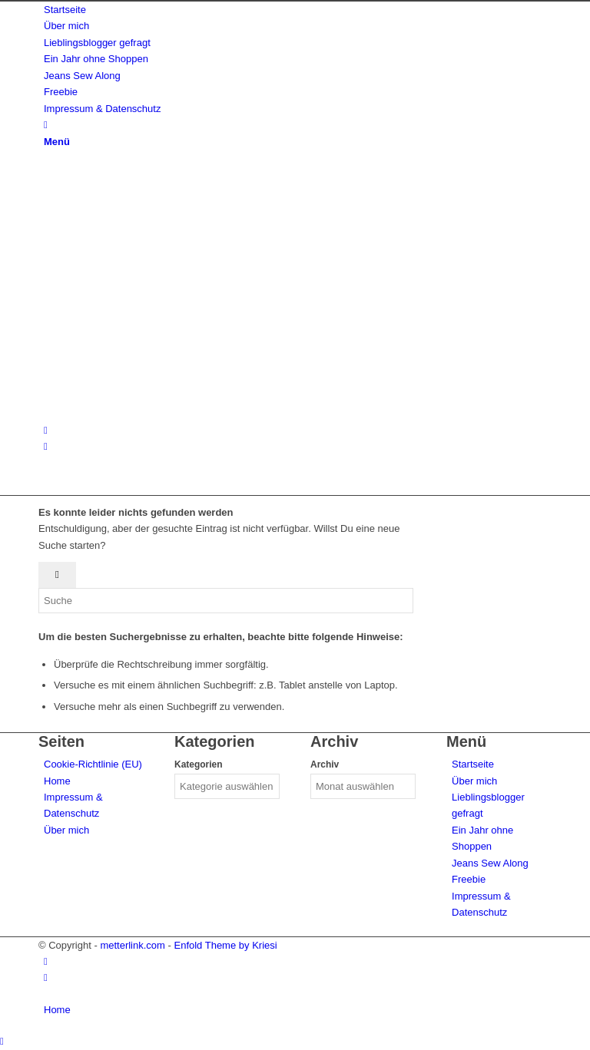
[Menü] (57, 141)
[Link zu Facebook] (46, 446)
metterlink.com (132, 945)
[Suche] (46, 124)
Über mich (66, 830)
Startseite (473, 764)
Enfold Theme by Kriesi (225, 945)
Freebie (469, 879)
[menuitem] (298, 10)
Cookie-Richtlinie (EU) (93, 764)
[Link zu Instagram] (46, 430)
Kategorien (198, 764)
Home (57, 781)
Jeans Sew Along (490, 863)
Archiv (324, 764)
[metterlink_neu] (153, 413)
